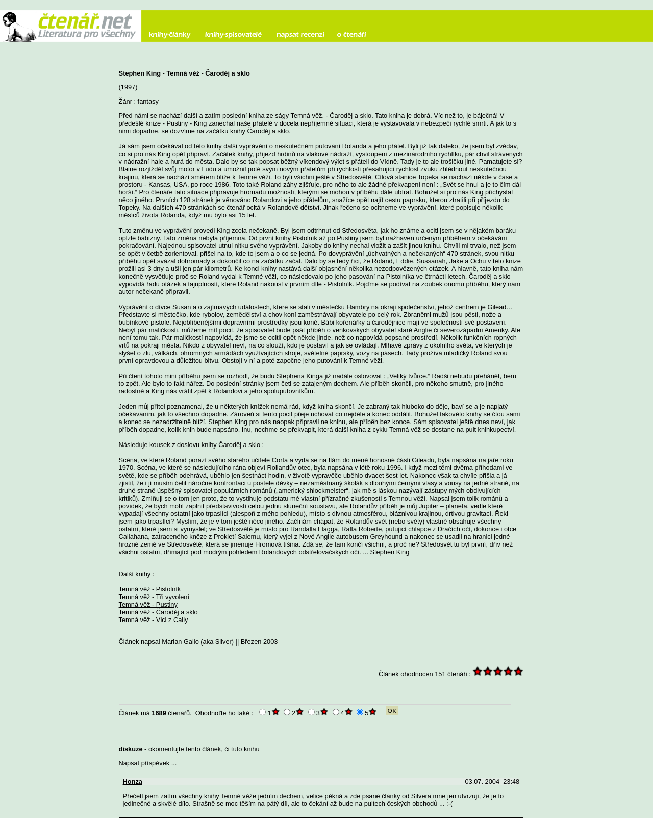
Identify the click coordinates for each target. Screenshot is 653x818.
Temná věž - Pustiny (148, 604)
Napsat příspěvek (144, 763)
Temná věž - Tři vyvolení (154, 597)
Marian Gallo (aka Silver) (198, 642)
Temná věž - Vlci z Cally (153, 620)
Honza (132, 781)
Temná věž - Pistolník (150, 589)
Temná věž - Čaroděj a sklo (158, 612)
